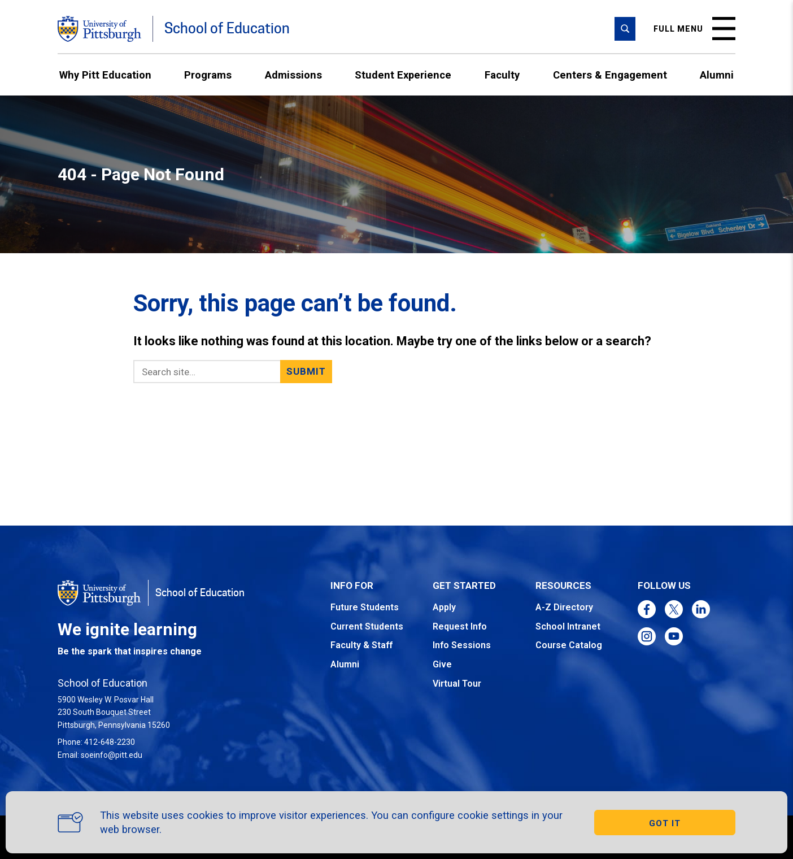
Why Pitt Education (105, 75)
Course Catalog (568, 645)
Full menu (694, 28)
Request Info (460, 626)
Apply (444, 607)
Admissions (293, 75)
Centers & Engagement (610, 75)
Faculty (502, 75)
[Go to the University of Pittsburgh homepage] (99, 29)
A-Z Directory (564, 607)
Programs (208, 75)
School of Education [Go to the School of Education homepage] (227, 28)
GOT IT (665, 823)
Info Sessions (462, 645)
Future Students (364, 607)
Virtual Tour (457, 683)
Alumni (717, 75)
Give (442, 664)
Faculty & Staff (361, 645)
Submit (306, 371)
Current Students (366, 626)
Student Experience (403, 75)
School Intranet (567, 626)
